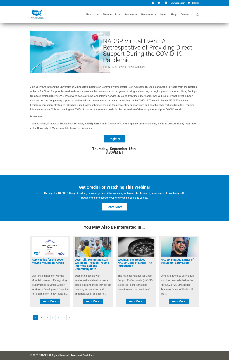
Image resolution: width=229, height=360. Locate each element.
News (163, 14)
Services (129, 14)
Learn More (115, 207)
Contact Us (187, 14)
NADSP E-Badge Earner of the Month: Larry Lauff (177, 261)
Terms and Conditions (82, 355)
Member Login (178, 3)
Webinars (140, 66)
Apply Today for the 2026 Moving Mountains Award (48, 261)
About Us (91, 14)
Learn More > (50, 301)
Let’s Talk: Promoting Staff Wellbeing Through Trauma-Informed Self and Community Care (92, 264)
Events (122, 66)
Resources (147, 14)
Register (114, 139)
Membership (110, 14)
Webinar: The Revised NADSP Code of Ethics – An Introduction (135, 263)
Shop (173, 14)
